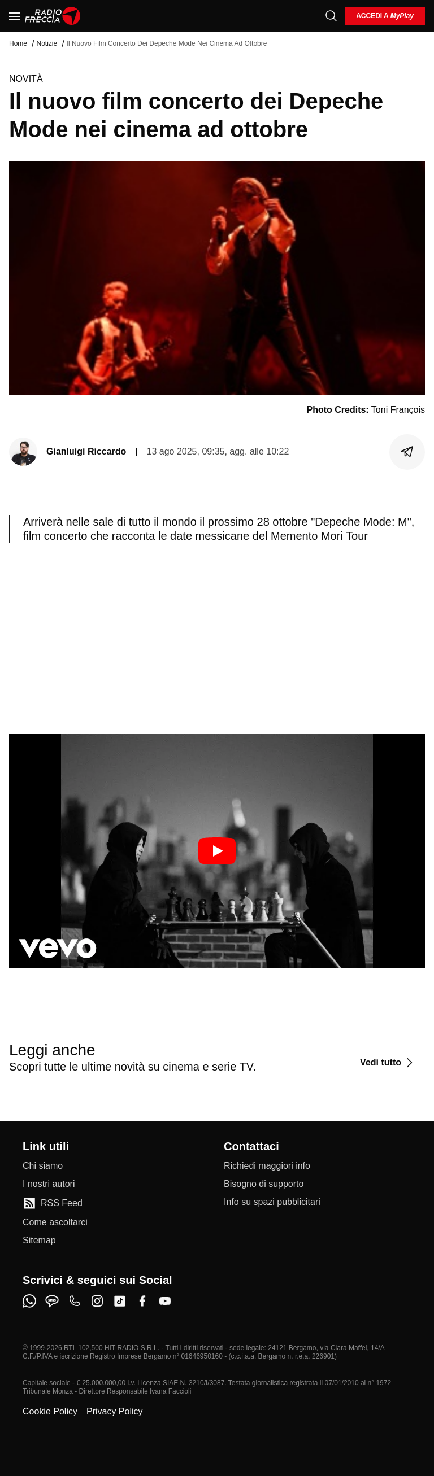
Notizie (46, 43)
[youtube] (165, 1301)
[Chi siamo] (43, 1166)
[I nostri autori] (49, 1184)
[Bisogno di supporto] (263, 1184)
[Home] (53, 16)
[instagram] (97, 1301)
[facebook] (142, 1301)
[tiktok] (120, 1301)
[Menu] (14, 16)
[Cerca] (331, 16)
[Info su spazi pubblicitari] (272, 1202)
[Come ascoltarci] (55, 1222)
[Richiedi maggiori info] (267, 1166)
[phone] (74, 1301)
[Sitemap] (39, 1240)
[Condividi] (407, 451)
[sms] (52, 1301)
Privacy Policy (114, 1411)
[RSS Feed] (53, 1203)
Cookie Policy (50, 1411)
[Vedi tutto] (388, 1062)
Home (18, 43)
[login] (385, 16)
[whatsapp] (29, 1301)
